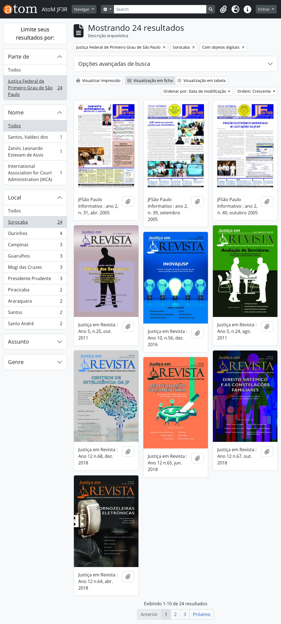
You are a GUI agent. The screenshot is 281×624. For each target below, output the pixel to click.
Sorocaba (35, 223)
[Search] (160, 9)
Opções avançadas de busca (114, 63)
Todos (14, 70)
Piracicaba (35, 290)
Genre (16, 362)
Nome (16, 112)
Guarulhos (35, 257)
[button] (223, 9)
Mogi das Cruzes (35, 268)
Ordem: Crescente (254, 91)
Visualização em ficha (150, 80)
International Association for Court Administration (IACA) (35, 172)
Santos (35, 313)
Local (14, 197)
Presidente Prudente (35, 279)
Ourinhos (35, 234)
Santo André (35, 324)
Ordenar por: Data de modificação (195, 91)
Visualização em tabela (201, 80)
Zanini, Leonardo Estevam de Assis (35, 151)
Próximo (201, 614)
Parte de (18, 56)
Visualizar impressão (98, 80)
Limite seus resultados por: (35, 33)
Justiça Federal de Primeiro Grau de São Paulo (35, 87)
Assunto (18, 341)
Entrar (264, 9)
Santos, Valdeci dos (35, 138)
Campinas (35, 245)
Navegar (82, 9)
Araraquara (35, 302)
